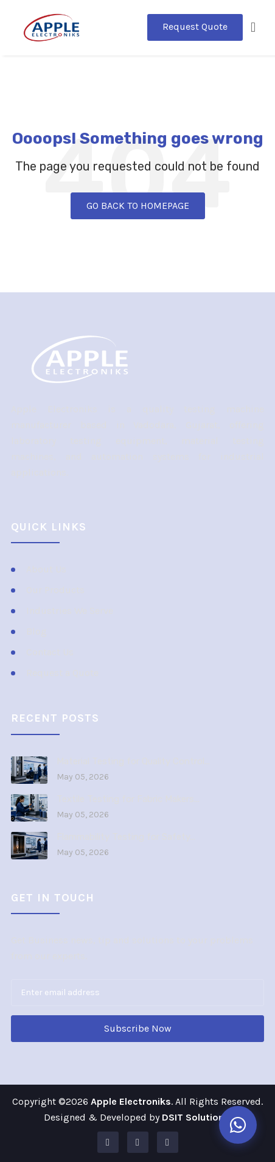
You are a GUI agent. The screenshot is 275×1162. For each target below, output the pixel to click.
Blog (36, 631)
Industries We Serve (69, 610)
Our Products (55, 590)
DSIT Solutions (195, 1117)
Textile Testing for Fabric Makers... (128, 799)
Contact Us (50, 652)
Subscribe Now (138, 1028)
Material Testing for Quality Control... (133, 761)
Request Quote (195, 26)
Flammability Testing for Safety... (126, 836)
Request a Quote (62, 672)
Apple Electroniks (131, 1101)
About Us (46, 569)
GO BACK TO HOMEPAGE (137, 205)
